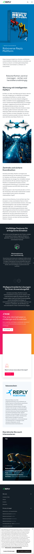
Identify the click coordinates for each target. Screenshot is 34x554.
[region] (17, 541)
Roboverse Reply (11, 385)
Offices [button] (4, 499)
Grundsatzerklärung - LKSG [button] (11, 523)
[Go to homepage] (7, 2)
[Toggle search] (28, 2)
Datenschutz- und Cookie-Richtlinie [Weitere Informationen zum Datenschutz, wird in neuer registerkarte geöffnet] (13, 547)
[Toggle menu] (32, 2)
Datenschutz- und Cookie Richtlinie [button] (10, 511)
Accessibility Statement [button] (7, 526)
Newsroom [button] (5, 504)
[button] (8, 329)
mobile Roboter (21, 100)
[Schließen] (32, 529)
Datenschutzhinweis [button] (9, 513)
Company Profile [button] (6, 497)
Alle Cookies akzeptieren (24, 551)
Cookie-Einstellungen (9, 551)
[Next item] (18, 280)
